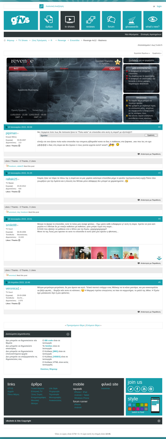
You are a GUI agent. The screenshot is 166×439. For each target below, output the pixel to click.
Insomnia (105, 388)
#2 (159, 127)
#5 (159, 282)
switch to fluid (138, 412)
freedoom (12, 166)
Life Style (53, 388)
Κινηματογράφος (38, 397)
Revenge (62, 40)
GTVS (10, 388)
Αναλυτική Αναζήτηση (55, 6)
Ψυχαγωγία (54, 391)
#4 (159, 219)
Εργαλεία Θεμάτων (141, 53)
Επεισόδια (74, 40)
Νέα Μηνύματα (131, 34)
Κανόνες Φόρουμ (49, 369)
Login (159, 6)
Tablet (86, 395)
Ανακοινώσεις (55, 400)
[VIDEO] (57, 356)
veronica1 (12, 212)
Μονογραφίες (55, 397)
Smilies (48, 346)
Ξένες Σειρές (37, 394)
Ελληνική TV (36, 391)
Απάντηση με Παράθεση (149, 154)
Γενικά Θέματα (37, 388)
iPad (85, 392)
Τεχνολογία (54, 394)
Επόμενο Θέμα (93, 325)
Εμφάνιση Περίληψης (28, 90)
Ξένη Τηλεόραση (39, 40)
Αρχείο (11, 391)
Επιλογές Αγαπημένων (151, 34)
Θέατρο (34, 403)
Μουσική (35, 400)
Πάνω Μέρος (13, 394)
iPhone (77, 392)
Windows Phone (81, 398)
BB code (49, 340)
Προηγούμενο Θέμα (76, 325)
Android (77, 395)
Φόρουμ (10, 40)
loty (18, 212)
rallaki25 (20, 166)
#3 (159, 173)
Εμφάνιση (156, 53)
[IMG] (55, 351)
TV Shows (23, 40)
